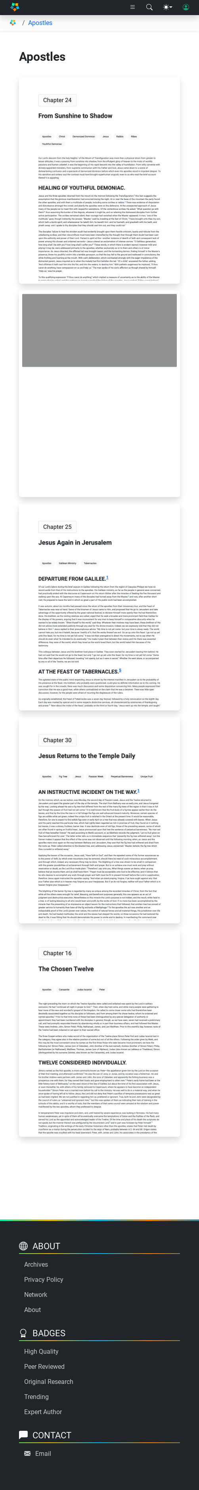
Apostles (40, 23)
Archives (36, 1264)
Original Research (48, 1382)
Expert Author (43, 1412)
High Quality (41, 1351)
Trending (36, 1397)
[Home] (15, 7)
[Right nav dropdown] (132, 7)
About (32, 1310)
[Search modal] (149, 7)
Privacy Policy (43, 1279)
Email (43, 1453)
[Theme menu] (168, 7)
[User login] (186, 7)
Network (35, 1294)
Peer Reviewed (44, 1366)
